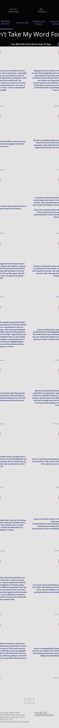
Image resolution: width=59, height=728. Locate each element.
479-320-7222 (41, 712)
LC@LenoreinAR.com (44, 715)
